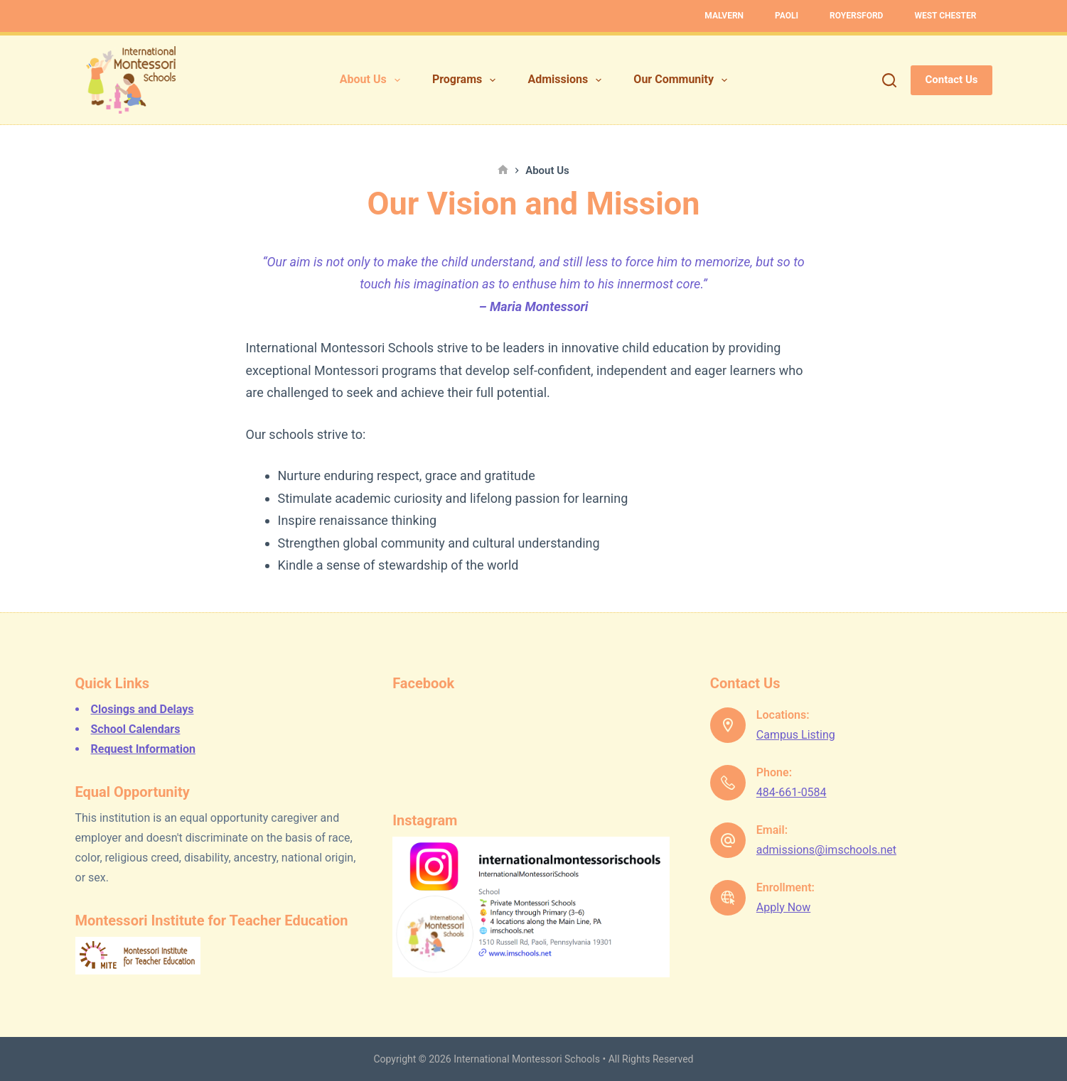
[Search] (889, 80)
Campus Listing (795, 735)
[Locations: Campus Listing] (728, 725)
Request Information (143, 749)
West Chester (945, 16)
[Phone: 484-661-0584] (728, 782)
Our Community (683, 80)
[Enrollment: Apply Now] (728, 898)
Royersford (856, 16)
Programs (467, 80)
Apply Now (783, 907)
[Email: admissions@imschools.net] (728, 840)
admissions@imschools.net (826, 850)
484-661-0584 (791, 792)
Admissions (567, 80)
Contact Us (951, 79)
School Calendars (136, 729)
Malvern (724, 16)
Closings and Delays (142, 709)
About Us (373, 80)
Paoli (786, 16)
